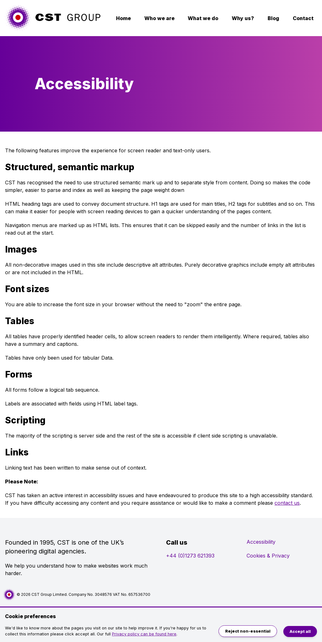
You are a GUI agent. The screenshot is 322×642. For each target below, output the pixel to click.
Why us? (243, 18)
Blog (273, 18)
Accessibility (261, 542)
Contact (303, 18)
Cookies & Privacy (268, 555)
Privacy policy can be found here (144, 634)
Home (123, 18)
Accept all (300, 631)
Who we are (159, 18)
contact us (287, 503)
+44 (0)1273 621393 (190, 555)
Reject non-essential (247, 631)
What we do (203, 18)
